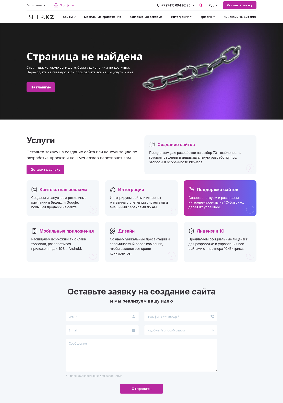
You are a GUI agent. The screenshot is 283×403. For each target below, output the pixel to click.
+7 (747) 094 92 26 (175, 5)
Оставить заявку (240, 5)
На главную (40, 87)
